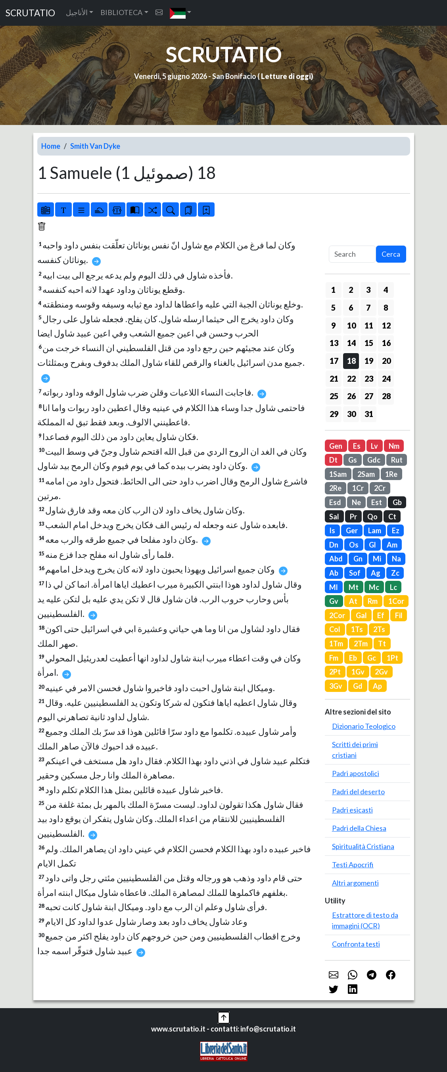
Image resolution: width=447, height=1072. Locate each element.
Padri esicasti (352, 809)
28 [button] (386, 396)
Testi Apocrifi (353, 864)
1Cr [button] (358, 488)
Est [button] (376, 502)
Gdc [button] (373, 459)
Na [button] (396, 558)
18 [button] (351, 360)
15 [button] (369, 343)
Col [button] (334, 629)
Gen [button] (335, 446)
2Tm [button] (361, 643)
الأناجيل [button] (77, 12)
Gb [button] (397, 502)
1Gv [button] (358, 671)
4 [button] (386, 289)
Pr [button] (353, 516)
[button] (180, 13)
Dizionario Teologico (363, 726)
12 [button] (386, 325)
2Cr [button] (380, 488)
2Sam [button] (366, 474)
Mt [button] (354, 587)
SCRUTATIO (30, 13)
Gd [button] (358, 686)
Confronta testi (356, 943)
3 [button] (368, 289)
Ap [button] (377, 686)
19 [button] (369, 360)
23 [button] (369, 378)
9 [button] (333, 325)
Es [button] (357, 446)
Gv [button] (333, 601)
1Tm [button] (336, 643)
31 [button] (369, 414)
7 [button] (368, 307)
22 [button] (351, 378)
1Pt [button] (392, 657)
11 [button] (369, 325)
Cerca (391, 254)
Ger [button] (352, 530)
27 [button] (369, 396)
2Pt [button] (335, 671)
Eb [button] (353, 657)
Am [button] (392, 544)
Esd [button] (335, 502)
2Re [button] (335, 488)
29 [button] (334, 414)
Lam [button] (374, 530)
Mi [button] (377, 558)
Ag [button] (375, 573)
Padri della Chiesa (359, 828)
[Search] (352, 254)
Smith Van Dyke (95, 146)
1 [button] (333, 289)
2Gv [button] (381, 671)
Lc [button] (393, 587)
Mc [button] (374, 587)
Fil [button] (399, 615)
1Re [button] (391, 474)
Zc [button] (395, 573)
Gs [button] (352, 459)
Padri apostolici (355, 773)
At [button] (353, 601)
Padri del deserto (358, 791)
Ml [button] (333, 587)
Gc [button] (371, 657)
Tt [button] (382, 643)
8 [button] (386, 307)
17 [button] (334, 360)
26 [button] (351, 396)
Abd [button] (336, 558)
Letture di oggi (286, 76)
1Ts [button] (357, 629)
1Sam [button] (338, 474)
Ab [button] (333, 573)
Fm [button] (333, 657)
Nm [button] (394, 446)
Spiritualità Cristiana (363, 846)
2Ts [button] (379, 629)
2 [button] (351, 289)
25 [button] (334, 396)
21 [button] (334, 378)
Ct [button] (392, 516)
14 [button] (351, 343)
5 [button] (333, 307)
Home (50, 146)
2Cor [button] (337, 615)
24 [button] (386, 378)
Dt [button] (333, 459)
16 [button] (386, 343)
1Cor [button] (396, 601)
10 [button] (351, 325)
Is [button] (332, 530)
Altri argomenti (355, 882)
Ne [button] (356, 502)
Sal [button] (334, 516)
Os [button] (354, 544)
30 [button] (351, 414)
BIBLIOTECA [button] (121, 12)
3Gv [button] (335, 686)
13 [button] (334, 343)
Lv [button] (374, 446)
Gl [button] (372, 544)
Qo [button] (372, 516)
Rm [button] (373, 601)
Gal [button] (361, 615)
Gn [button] (358, 558)
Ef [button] (380, 615)
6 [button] (351, 307)
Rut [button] (397, 459)
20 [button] (386, 360)
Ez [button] (395, 530)
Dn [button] (333, 544)
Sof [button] (355, 573)
